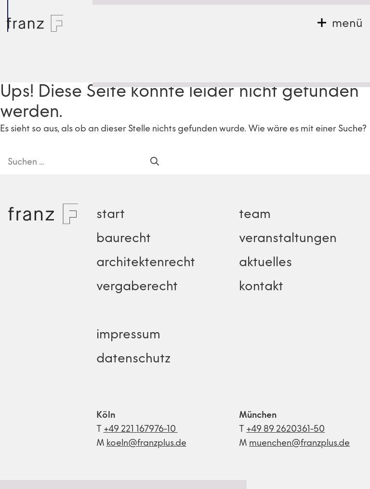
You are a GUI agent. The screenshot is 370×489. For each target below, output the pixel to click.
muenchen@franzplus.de (299, 443)
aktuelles (265, 263)
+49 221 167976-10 (141, 429)
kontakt (261, 287)
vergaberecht (137, 287)
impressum (128, 335)
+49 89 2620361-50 (285, 429)
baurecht (123, 239)
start (110, 215)
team (255, 215)
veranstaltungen (288, 239)
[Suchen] (154, 162)
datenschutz (133, 359)
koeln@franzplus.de (146, 443)
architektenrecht (145, 263)
